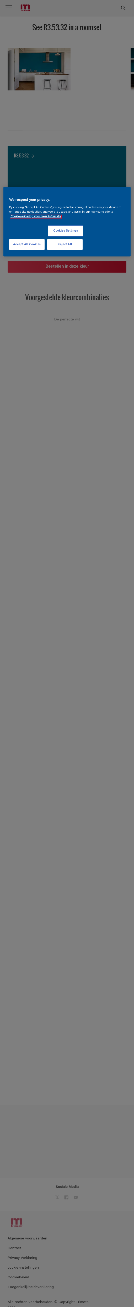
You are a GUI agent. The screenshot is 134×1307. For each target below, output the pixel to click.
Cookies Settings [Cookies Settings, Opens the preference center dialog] (65, 230)
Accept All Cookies (27, 244)
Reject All (65, 244)
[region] (67, 222)
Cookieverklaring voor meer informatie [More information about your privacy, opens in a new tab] (35, 216)
